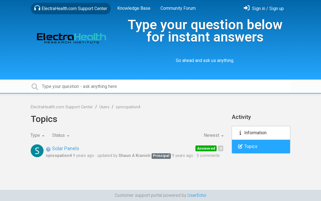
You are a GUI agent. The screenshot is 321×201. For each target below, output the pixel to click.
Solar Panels (62, 148)
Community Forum (178, 8)
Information (252, 132)
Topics (247, 146)
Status (59, 135)
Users (104, 107)
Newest (212, 135)
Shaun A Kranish (134, 155)
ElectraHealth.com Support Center (70, 8)
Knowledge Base (133, 8)
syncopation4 (128, 107)
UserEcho (197, 195)
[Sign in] (263, 8)
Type (35, 135)
